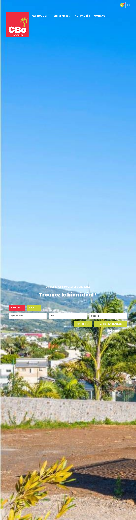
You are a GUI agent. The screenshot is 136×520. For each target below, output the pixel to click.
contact (100, 16)
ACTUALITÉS (82, 16)
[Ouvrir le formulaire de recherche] (83, 324)
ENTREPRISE (61, 16)
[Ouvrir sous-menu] (49, 15)
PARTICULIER (39, 16)
